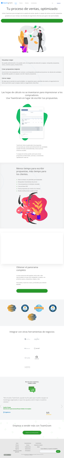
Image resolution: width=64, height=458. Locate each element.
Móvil (38, 447)
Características (27, 443)
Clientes (26, 3)
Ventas (27, 445)
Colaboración (28, 447)
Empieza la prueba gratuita (32, 21)
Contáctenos (34, 3)
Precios (20, 3)
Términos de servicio (24, 454)
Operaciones (27, 448)
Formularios (27, 450)
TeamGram (6, 3)
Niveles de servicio (40, 454)
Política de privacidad (32, 454)
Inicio (16, 3)
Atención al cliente (38, 445)
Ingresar (59, 3)
